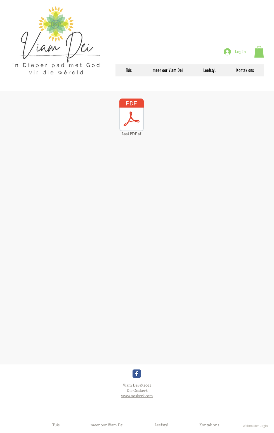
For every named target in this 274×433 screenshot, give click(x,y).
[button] (259, 52)
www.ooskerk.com (137, 395)
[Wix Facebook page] (137, 373)
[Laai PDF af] (131, 118)
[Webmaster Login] (255, 426)
